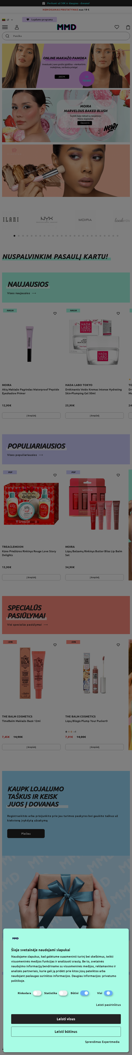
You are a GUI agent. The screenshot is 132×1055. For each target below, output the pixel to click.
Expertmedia (110, 1041)
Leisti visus (66, 1019)
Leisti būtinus (66, 1032)
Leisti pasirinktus (108, 1004)
